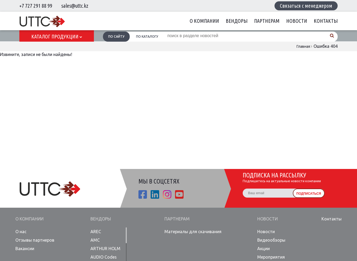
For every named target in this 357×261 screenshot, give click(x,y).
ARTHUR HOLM (105, 248)
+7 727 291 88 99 (35, 6)
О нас (21, 231)
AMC (95, 240)
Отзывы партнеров (34, 240)
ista (167, 194)
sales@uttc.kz (74, 6)
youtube (179, 194)
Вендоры (236, 21)
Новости (296, 21)
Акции (263, 248)
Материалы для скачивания (192, 231)
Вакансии (24, 248)
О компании (204, 21)
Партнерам (267, 21)
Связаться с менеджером (306, 6)
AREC (95, 231)
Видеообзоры (271, 240)
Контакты (326, 21)
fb (142, 194)
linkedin (155, 194)
